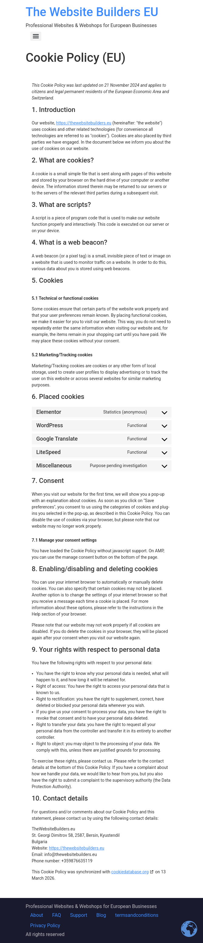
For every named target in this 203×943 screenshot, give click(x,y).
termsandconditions (136, 915)
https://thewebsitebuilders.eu (83, 122)
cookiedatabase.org (130, 871)
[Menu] (35, 36)
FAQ (56, 915)
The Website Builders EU (92, 12)
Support (78, 915)
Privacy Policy (45, 925)
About (36, 915)
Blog (101, 915)
